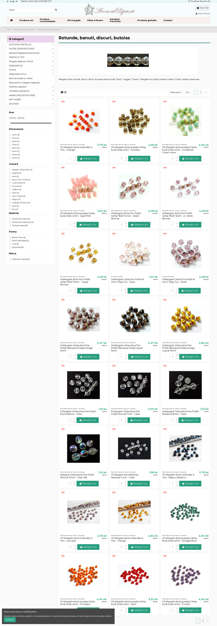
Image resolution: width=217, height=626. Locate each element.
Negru (16, 199)
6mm (15, 141)
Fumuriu (17, 186)
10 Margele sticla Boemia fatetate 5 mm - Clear (124, 476)
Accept (9, 619)
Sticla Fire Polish (21, 219)
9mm (16, 151)
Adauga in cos (88, 158)
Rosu (15, 206)
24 (188, 92)
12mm (15, 158)
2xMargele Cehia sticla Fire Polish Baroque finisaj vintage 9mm (76, 348)
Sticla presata (20, 225)
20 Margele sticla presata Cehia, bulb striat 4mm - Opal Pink (77, 214)
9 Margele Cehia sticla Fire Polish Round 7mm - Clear (125, 412)
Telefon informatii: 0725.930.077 (36, 1)
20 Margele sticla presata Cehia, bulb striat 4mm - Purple (179, 603)
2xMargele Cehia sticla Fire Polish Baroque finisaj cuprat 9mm (127, 348)
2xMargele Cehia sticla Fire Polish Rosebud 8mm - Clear (180, 412)
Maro (15, 193)
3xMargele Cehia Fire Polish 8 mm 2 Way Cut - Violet (178, 280)
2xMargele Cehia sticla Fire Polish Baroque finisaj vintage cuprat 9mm (178, 348)
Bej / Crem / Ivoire (21, 179)
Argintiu (16, 173)
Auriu (15, 176)
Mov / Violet (18, 196)
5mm (15, 138)
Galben (16, 189)
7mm (15, 144)
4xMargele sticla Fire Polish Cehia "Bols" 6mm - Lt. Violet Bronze (177, 216)
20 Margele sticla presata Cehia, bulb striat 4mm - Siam (128, 603)
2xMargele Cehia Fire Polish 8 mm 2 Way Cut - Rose (127, 280)
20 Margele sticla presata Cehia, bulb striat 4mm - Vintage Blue (179, 539)
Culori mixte (18, 183)
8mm (16, 148)
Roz (15, 209)
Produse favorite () (199, 1)
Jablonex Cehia (21, 259)
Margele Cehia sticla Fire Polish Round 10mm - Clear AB (77, 476)
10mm (16, 154)
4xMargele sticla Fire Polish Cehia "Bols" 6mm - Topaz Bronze (75, 282)
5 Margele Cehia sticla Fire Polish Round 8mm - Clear (78, 412)
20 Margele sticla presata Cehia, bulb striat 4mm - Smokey (128, 148)
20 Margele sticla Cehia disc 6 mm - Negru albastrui (178, 476)
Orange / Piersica (21, 202)
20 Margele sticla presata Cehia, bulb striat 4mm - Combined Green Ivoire (179, 150)
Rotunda (18, 247)
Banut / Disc (18, 237)
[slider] (10, 123)
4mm (16, 135)
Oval (15, 244)
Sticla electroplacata (22, 222)
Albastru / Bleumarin (22, 170)
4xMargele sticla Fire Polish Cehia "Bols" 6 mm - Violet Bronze (126, 216)
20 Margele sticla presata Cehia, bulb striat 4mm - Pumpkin (77, 603)
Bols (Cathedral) (20, 240)
